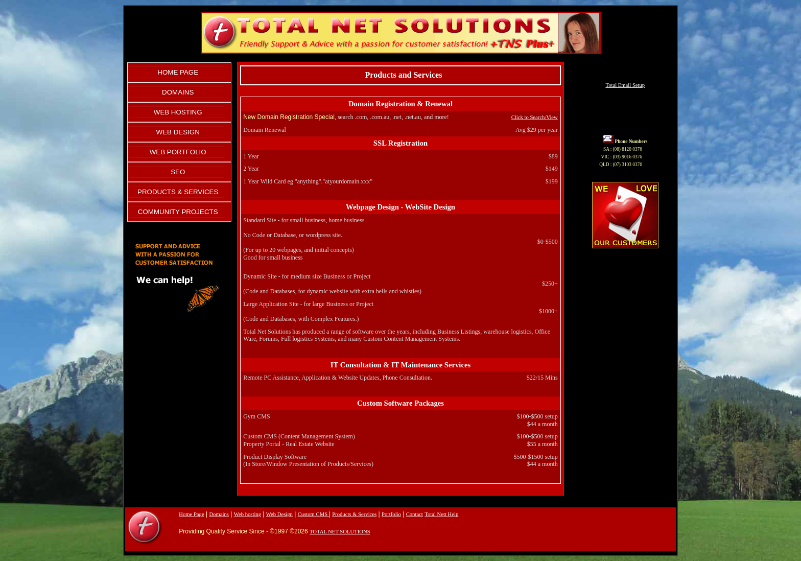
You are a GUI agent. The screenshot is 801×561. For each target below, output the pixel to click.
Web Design (279, 514)
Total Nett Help (441, 514)
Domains (218, 514)
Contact (414, 514)
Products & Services (354, 514)
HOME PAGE (177, 72)
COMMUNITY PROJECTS (178, 212)
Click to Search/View (534, 117)
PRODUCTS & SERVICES (177, 192)
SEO (178, 172)
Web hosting (247, 514)
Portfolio (391, 514)
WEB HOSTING (178, 112)
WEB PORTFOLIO (178, 152)
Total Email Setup (625, 85)
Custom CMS (313, 514)
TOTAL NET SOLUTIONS (340, 531)
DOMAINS (178, 92)
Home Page (191, 514)
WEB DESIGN (178, 132)
